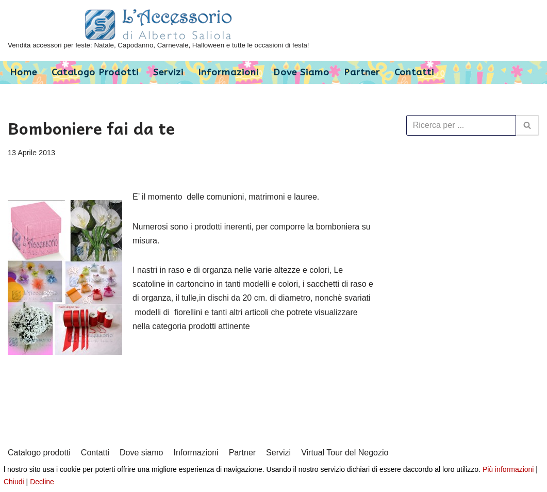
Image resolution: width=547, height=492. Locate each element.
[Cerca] (461, 125)
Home (23, 72)
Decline (42, 482)
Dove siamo (301, 72)
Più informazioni (508, 469)
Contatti (414, 72)
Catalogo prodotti (95, 72)
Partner (362, 72)
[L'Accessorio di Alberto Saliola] (158, 30)
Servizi (168, 72)
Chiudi (14, 482)
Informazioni (228, 72)
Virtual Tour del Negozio (344, 452)
